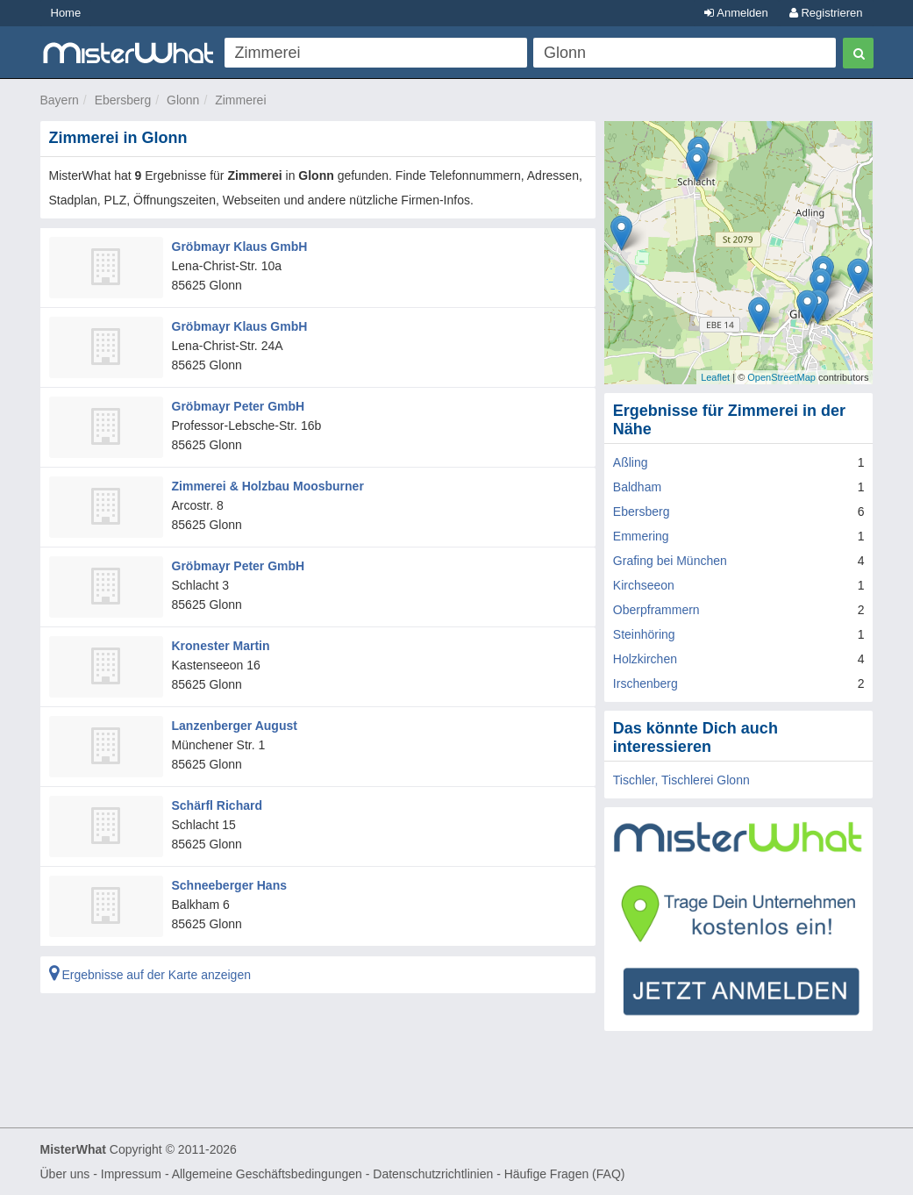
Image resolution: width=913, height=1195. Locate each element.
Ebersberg (123, 100)
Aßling (630, 462)
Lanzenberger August (234, 726)
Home (66, 12)
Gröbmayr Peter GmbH (238, 406)
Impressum (131, 1174)
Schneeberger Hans (230, 885)
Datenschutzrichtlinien (433, 1174)
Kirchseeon (643, 585)
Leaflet (715, 377)
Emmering (641, 536)
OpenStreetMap (781, 377)
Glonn (183, 100)
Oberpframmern (656, 610)
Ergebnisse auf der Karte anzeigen (150, 975)
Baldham (637, 487)
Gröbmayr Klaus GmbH (240, 247)
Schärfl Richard (217, 805)
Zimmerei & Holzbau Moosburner (268, 486)
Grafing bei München (670, 561)
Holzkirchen (645, 659)
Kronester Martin (221, 646)
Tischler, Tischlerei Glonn (681, 780)
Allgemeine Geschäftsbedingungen (267, 1174)
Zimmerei (240, 100)
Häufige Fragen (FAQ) (564, 1174)
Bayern (59, 100)
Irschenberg (645, 683)
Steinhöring (644, 634)
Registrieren (826, 12)
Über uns (65, 1174)
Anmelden (735, 12)
